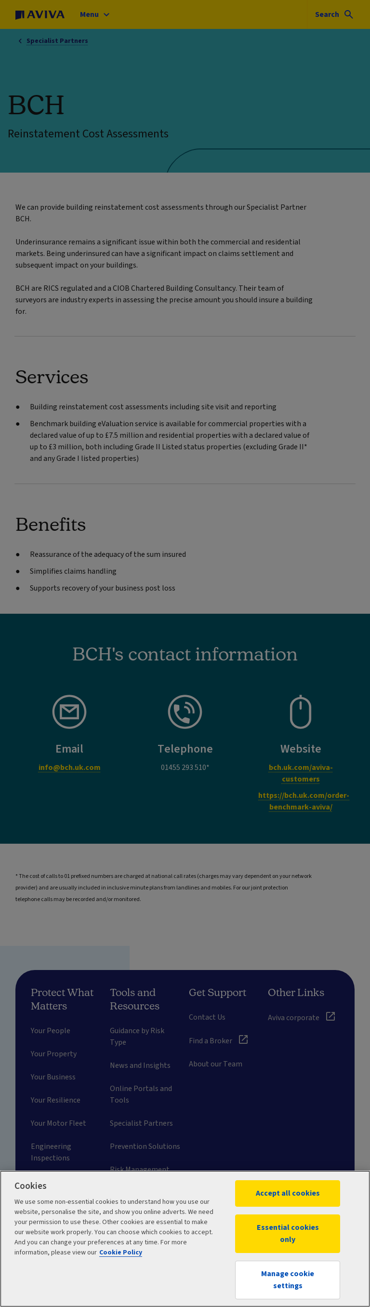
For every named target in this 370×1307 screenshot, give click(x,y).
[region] (185, 1239)
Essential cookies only (288, 1233)
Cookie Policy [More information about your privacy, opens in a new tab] (120, 1252)
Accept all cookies (288, 1193)
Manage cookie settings (287, 1279)
